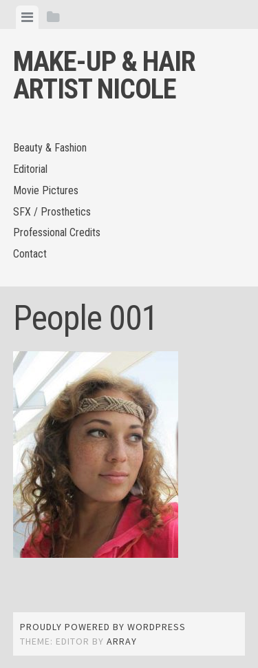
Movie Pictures (45, 190)
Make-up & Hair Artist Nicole (104, 75)
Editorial (30, 169)
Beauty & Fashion (50, 147)
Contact (30, 253)
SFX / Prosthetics (52, 211)
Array (122, 641)
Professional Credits (56, 232)
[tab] (27, 17)
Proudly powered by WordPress (103, 626)
